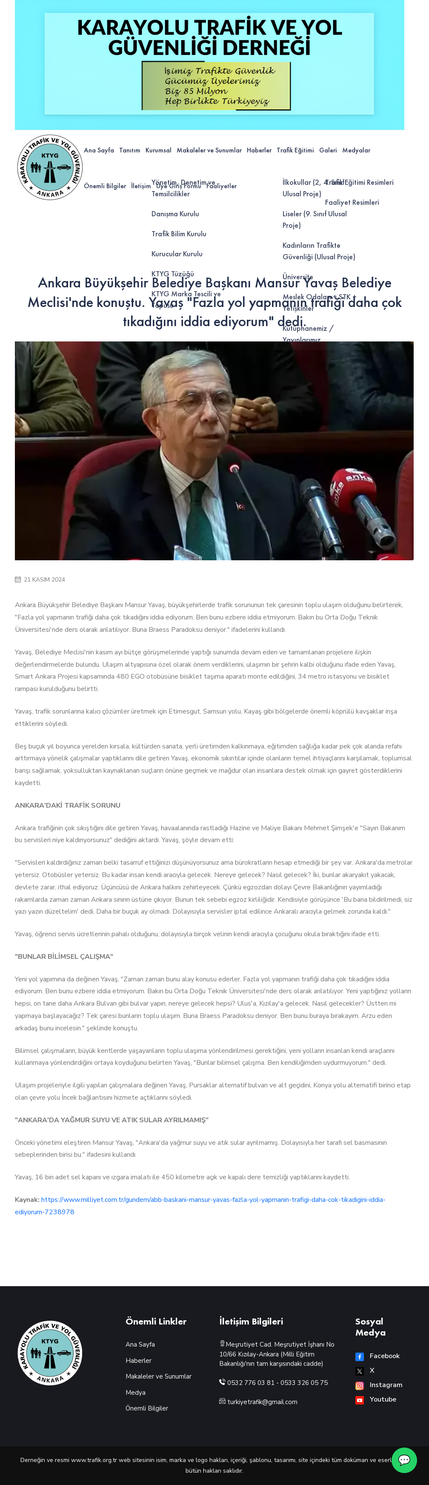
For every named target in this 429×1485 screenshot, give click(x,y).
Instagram (379, 1385)
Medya (136, 1392)
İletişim (141, 185)
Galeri (328, 150)
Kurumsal (159, 150)
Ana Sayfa (99, 150)
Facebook (377, 1356)
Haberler (259, 150)
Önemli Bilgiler (105, 185)
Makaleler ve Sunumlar (209, 150)
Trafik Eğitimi (295, 150)
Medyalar (356, 150)
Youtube (375, 1399)
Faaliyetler (221, 185)
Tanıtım (129, 150)
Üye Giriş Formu (178, 185)
